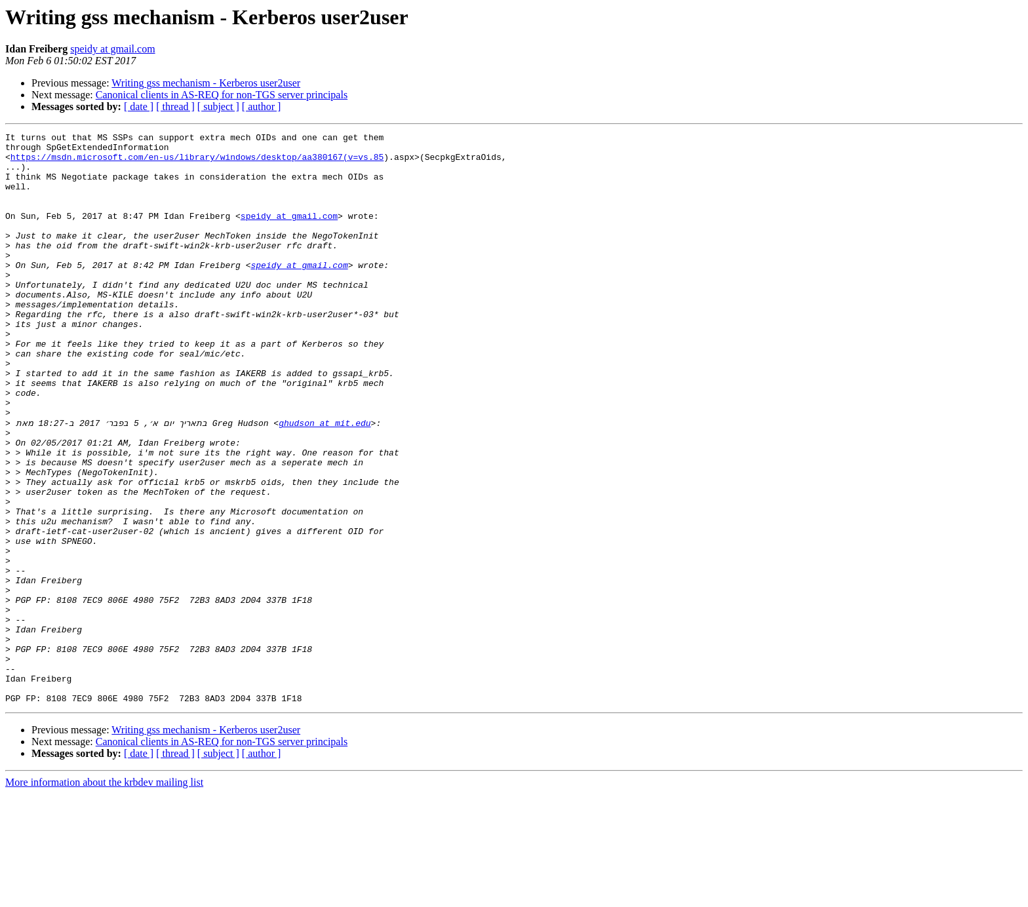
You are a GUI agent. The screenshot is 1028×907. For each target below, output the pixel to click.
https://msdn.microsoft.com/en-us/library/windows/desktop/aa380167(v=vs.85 (197, 162)
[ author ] (261, 106)
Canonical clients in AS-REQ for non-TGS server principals (221, 94)
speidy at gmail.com (112, 48)
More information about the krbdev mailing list (104, 895)
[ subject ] (218, 106)
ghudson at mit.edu (324, 481)
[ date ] (138, 106)
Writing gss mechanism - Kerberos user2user (205, 82)
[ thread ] (175, 106)
